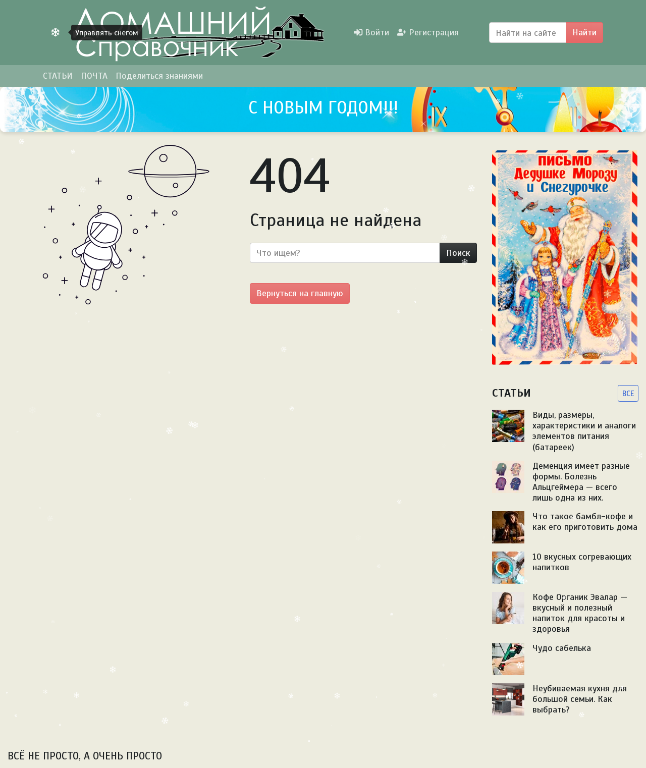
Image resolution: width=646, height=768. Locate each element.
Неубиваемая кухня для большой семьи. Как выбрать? (579, 699)
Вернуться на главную (299, 293)
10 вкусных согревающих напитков (581, 562)
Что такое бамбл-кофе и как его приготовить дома (584, 521)
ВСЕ (628, 393)
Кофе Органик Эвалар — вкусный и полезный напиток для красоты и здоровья (579, 612)
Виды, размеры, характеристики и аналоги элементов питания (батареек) (584, 430)
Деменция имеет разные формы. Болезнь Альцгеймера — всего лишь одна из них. (581, 481)
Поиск (458, 252)
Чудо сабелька (561, 647)
